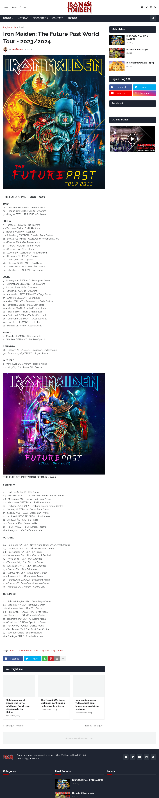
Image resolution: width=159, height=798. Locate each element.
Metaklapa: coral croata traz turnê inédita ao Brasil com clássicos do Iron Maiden (18, 706)
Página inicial (9, 27)
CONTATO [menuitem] (57, 18)
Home (5, 7)
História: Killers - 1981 (137, 49)
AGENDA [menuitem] (72, 18)
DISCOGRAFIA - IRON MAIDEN (137, 37)
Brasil (21, 27)
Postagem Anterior (14, 725)
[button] (153, 18)
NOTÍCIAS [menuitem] (23, 18)
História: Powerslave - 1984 (140, 62)
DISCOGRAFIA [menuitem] (40, 18)
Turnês (59, 650)
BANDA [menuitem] (7, 18)
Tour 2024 (50, 650)
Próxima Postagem (93, 725)
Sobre (13, 7)
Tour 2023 (39, 650)
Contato (23, 7)
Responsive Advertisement (79, 738)
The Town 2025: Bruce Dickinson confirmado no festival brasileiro (53, 703)
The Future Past (24, 650)
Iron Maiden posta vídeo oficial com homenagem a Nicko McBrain (87, 705)
